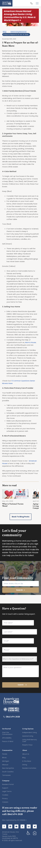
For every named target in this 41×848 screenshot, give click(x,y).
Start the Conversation (7, 733)
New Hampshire (8, 768)
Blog (4, 32)
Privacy (5, 798)
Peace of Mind (7, 741)
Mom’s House (30, 342)
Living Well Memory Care (29, 740)
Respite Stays (27, 745)
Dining (24, 765)
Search (20, 590)
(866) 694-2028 (11, 716)
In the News (26, 761)
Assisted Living (27, 736)
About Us (25, 754)
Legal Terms (6, 791)
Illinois (4, 757)
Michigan (5, 761)
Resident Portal (8, 784)
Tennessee (6, 775)
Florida (4, 754)
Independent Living (29, 732)
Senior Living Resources (18, 32)
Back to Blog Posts (20, 516)
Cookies (5, 795)
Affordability (6, 738)
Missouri (5, 765)
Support (5, 788)
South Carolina (7, 772)
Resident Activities (29, 768)
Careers (5, 802)
